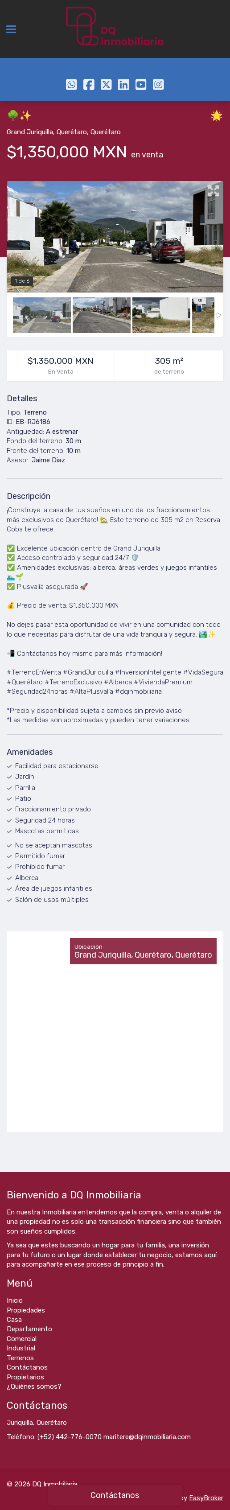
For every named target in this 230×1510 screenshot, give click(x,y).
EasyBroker (206, 1498)
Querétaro (72, 132)
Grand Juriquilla (30, 132)
